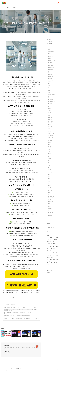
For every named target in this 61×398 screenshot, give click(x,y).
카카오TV (49, 128)
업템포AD (6, 370)
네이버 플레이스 (50, 76)
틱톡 (48, 155)
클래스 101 (50, 140)
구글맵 (49, 49)
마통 (48, 210)
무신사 (49, 89)
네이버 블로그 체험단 (51, 64)
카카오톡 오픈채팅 (51, 133)
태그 (8, 7)
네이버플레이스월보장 (51, 196)
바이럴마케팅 (49, 255)
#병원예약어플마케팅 (19, 315)
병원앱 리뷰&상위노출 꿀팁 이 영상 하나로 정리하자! (15, 332)
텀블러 (49, 174)
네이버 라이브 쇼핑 (51, 56)
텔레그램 (49, 146)
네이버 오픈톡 (50, 80)
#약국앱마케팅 (36, 315)
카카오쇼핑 (50, 126)
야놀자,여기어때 (50, 99)
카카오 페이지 (50, 137)
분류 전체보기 (49, 39)
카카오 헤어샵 (50, 139)
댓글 (48, 264)
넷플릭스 (49, 187)
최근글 (48, 227)
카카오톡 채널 (50, 135)
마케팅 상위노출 (50, 41)
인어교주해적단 (50, 122)
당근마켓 (49, 81)
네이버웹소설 (50, 206)
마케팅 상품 (6, 329)
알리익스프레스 (50, 215)
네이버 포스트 (50, 74)
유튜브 (49, 115)
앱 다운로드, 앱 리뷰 (51, 101)
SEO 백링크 (50, 190)
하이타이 (49, 189)
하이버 (49, 181)
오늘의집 (49, 108)
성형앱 (49, 162)
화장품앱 (49, 158)
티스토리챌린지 (50, 250)
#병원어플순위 (36, 316)
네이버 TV (49, 53)
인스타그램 (50, 117)
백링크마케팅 (49, 243)
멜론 (48, 87)
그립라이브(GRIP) (51, 51)
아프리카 (49, 97)
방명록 (14, 7)
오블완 (53, 241)
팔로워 (56, 252)
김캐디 (49, 178)
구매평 (52, 262)
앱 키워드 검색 (50, 103)
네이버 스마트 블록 (51, 212)
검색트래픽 (57, 246)
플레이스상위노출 (50, 245)
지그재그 (49, 124)
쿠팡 (48, 164)
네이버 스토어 (50, 65)
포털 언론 (49, 199)
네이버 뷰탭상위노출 (51, 60)
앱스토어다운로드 (56, 237)
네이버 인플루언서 (51, 67)
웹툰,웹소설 (50, 106)
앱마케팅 (55, 253)
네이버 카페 (50, 71)
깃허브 (49, 192)
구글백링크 (49, 239)
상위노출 (54, 243)
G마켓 (49, 165)
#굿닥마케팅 (29, 316)
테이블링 (49, 185)
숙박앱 (49, 92)
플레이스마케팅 (56, 259)
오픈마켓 (49, 110)
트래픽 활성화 (50, 147)
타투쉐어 (49, 142)
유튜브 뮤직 (50, 208)
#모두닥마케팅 (15, 316)
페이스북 (49, 156)
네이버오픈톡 (49, 237)
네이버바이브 (50, 78)
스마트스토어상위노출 (51, 248)
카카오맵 (49, 130)
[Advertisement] (21, 52)
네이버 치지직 (50, 201)
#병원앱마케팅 (28, 315)
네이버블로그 (52, 261)
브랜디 (49, 90)
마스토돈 (49, 180)
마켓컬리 (49, 169)
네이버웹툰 (50, 205)
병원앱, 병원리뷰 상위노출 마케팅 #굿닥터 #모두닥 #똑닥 (16, 343)
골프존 (49, 47)
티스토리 (49, 153)
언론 (48, 167)
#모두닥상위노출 (7, 316)
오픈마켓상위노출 (50, 257)
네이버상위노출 (50, 259)
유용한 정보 (49, 43)
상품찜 (48, 261)
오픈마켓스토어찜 (50, 253)
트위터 (49, 151)
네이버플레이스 (55, 255)
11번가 (49, 203)
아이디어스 (50, 96)
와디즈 (49, 114)
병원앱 (11, 329)
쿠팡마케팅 (49, 241)
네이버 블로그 (50, 62)
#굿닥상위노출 (22, 316)
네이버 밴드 (50, 58)
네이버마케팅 (56, 245)
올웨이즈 (49, 112)
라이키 (49, 176)
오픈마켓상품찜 (54, 239)
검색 (55, 3)
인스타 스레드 (50, 119)
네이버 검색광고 (50, 55)
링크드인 (49, 194)
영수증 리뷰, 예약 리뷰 (51, 94)
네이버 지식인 (50, 69)
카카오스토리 (50, 131)
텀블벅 (49, 144)
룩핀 (48, 183)
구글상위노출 (56, 262)
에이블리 (49, 105)
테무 (48, 214)
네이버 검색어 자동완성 (52, 197)
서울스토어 (50, 172)
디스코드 (49, 83)
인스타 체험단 (50, 121)
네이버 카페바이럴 (51, 72)
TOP (58, 393)
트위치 (49, 149)
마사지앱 (49, 85)
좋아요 (57, 261)
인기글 (52, 227)
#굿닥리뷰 (11, 315)
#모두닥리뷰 (6, 315)
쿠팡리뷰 (48, 262)
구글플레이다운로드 (50, 246)
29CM (49, 171)
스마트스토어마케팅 (50, 252)
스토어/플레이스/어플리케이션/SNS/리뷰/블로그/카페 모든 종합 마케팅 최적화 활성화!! (19, 373)
